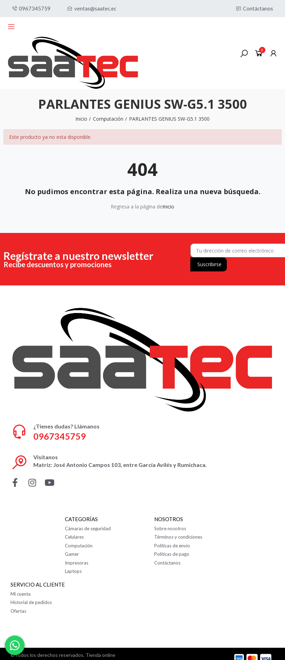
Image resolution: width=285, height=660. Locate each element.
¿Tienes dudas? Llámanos (66, 426)
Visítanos (45, 457)
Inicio (168, 206)
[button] (31, 8)
